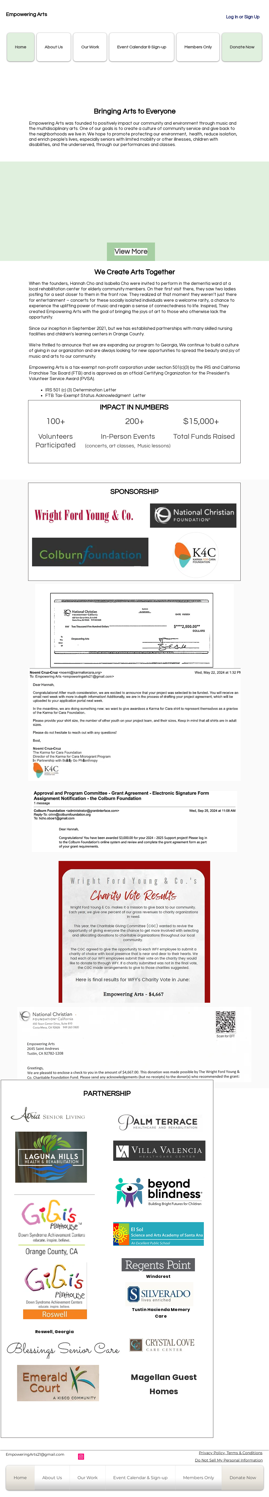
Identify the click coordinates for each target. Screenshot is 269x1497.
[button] (54, 47)
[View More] (131, 252)
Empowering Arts (26, 14)
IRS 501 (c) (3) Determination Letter (80, 390)
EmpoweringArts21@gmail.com (35, 1454)
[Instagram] (81, 1457)
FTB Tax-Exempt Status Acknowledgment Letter (95, 395)
